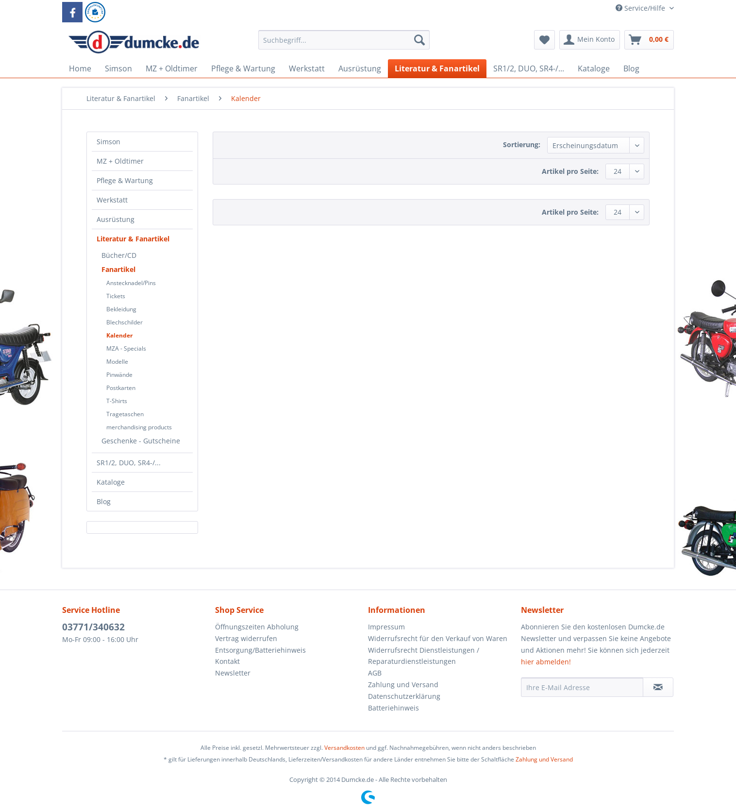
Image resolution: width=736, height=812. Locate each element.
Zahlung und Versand (403, 684)
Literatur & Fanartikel (133, 238)
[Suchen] (419, 40)
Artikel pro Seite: (570, 171)
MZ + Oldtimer (120, 161)
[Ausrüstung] (360, 68)
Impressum (386, 626)
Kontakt (227, 661)
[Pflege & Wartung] (243, 68)
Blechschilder (124, 322)
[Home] (80, 68)
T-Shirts (116, 401)
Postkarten (120, 388)
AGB (375, 672)
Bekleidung (121, 309)
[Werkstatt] (307, 68)
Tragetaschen (125, 414)
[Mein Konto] (589, 40)
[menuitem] (344, 44)
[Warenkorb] (649, 40)
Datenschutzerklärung (404, 696)
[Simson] (118, 68)
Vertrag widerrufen (246, 638)
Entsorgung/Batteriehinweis (260, 650)
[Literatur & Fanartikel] (437, 68)
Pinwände (119, 375)
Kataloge (111, 482)
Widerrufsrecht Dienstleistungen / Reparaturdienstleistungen (423, 655)
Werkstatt (112, 199)
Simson (108, 141)
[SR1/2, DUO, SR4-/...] (528, 68)
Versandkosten (344, 748)
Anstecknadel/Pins (131, 283)
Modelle (117, 361)
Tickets (115, 296)
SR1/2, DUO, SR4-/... (129, 462)
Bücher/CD (118, 255)
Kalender (119, 335)
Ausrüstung (115, 219)
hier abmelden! (546, 661)
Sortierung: (521, 144)
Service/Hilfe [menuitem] (641, 8)
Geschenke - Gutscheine (140, 440)
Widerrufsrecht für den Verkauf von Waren (437, 638)
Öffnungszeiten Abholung (257, 626)
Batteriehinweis (393, 707)
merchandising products (139, 427)
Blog (104, 501)
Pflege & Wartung (125, 180)
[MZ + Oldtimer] (171, 68)
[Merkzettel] (544, 40)
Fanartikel (118, 269)
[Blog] (631, 68)
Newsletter (233, 672)
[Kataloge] (594, 68)
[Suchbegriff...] (344, 40)
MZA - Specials (126, 348)
